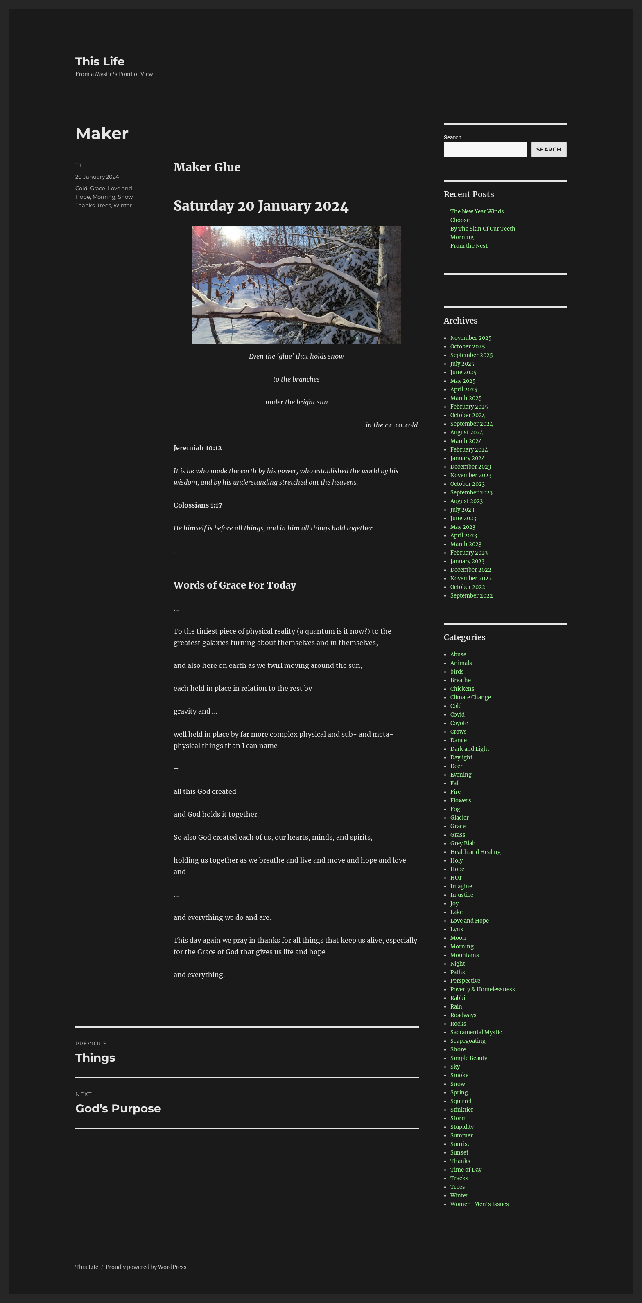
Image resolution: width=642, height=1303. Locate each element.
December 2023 (470, 466)
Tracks (459, 1178)
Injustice (461, 895)
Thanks (85, 205)
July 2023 (462, 509)
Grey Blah (463, 843)
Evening (461, 774)
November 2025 (471, 338)
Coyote (459, 723)
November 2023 (470, 475)
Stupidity (462, 1126)
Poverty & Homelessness (482, 989)
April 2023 (463, 535)
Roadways (463, 1015)
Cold (81, 188)
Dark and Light (469, 749)
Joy (454, 903)
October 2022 (467, 587)
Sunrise (460, 1144)
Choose (460, 220)
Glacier (459, 817)
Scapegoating (468, 1041)
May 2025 (463, 380)
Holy (456, 860)
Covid (457, 714)
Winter (122, 205)
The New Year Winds (477, 211)
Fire (455, 792)
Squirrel (460, 1101)
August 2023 (466, 501)
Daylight (461, 757)
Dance (458, 740)
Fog (455, 809)
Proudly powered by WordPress (146, 1267)
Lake (456, 912)
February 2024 (469, 449)
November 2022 (471, 578)
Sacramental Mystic (476, 1032)
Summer (461, 1135)
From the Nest (469, 246)
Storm (458, 1118)
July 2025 (462, 363)
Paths (457, 972)
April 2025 (463, 389)
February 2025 (469, 406)
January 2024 (467, 458)
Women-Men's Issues (479, 1204)
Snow (125, 196)
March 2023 (466, 544)
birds (457, 671)
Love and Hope (469, 920)
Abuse (458, 654)
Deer (456, 766)
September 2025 (471, 355)
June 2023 (463, 518)
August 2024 (466, 432)
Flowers (460, 800)
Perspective (465, 980)
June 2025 (463, 372)
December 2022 (470, 569)
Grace (97, 188)
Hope (457, 869)
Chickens (462, 688)
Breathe (460, 680)
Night (457, 963)
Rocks (458, 1023)
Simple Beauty (468, 1058)
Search (453, 137)
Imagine (461, 886)
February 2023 (469, 552)
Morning (104, 196)
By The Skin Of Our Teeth (482, 228)
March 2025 (466, 398)
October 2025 (467, 346)
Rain (456, 1006)
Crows (458, 731)
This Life (100, 61)
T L (79, 165)
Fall (455, 783)
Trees (104, 205)
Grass (458, 834)
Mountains (464, 955)
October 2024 (467, 415)
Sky (455, 1066)
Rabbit (458, 998)
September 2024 (471, 423)
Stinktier (461, 1109)
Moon (458, 938)
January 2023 (467, 561)
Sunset (459, 1152)
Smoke (459, 1075)
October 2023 (467, 484)
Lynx (456, 929)
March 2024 (466, 441)
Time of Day (466, 1169)
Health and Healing (475, 852)
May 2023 (462, 526)
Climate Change (470, 697)
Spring (459, 1092)
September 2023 (471, 492)
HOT (456, 877)
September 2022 (471, 595)
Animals (461, 663)
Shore (458, 1049)
